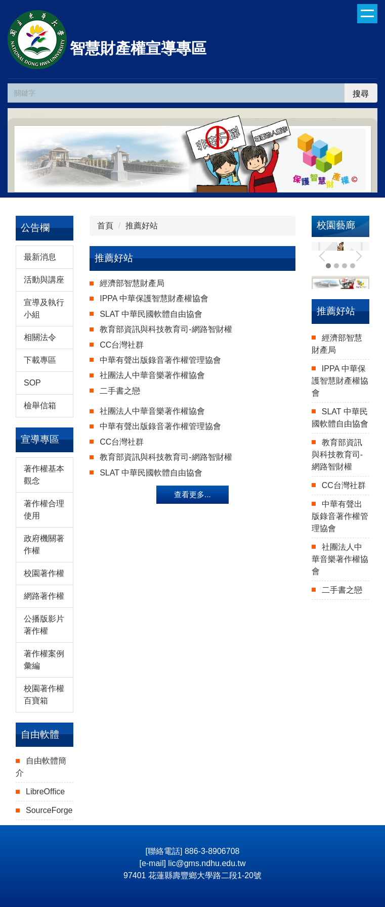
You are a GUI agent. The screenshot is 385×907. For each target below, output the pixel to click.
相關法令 (40, 337)
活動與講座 (44, 279)
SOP (32, 382)
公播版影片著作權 (44, 624)
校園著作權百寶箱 (44, 694)
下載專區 (40, 360)
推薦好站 (141, 225)
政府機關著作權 (44, 544)
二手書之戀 (120, 391)
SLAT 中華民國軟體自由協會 (151, 314)
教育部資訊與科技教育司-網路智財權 (166, 329)
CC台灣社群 (122, 345)
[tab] (336, 266)
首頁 (105, 225)
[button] (324, 256)
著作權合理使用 (44, 509)
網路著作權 (44, 596)
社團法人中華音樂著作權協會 (152, 375)
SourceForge (49, 810)
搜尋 (361, 93)
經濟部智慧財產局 (132, 283)
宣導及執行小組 (44, 308)
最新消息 (40, 257)
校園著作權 (44, 573)
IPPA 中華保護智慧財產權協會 (154, 298)
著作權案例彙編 (44, 659)
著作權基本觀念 (44, 474)
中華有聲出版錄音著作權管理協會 (160, 360)
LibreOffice (45, 791)
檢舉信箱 (40, 405)
